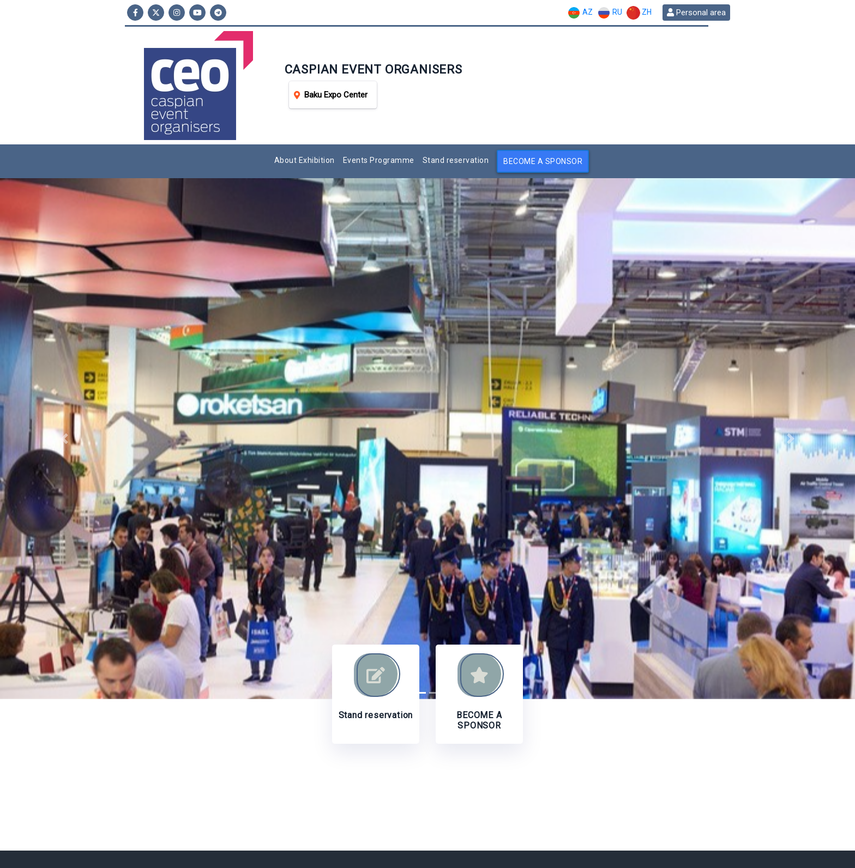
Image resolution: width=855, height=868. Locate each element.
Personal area (696, 12)
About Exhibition (304, 160)
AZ (580, 13)
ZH (639, 13)
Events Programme (378, 160)
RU (609, 13)
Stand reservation (456, 160)
